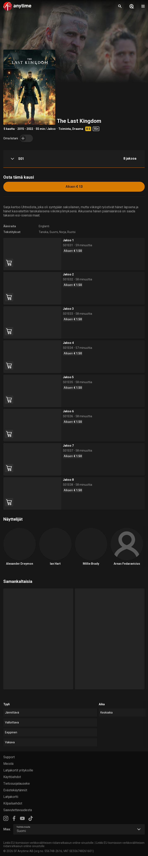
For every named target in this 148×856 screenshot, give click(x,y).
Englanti (44, 226)
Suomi (53, 232)
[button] (74, 159)
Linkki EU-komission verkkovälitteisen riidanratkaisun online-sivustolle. (48, 842)
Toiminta (64, 128)
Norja (62, 232)
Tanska (43, 232)
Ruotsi (71, 232)
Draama (77, 128)
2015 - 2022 (25, 128)
